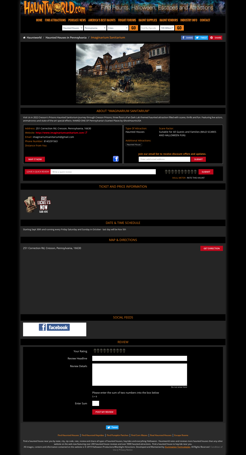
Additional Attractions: (138, 140)
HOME (39, 20)
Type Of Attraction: (136, 128)
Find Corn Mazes (139, 435)
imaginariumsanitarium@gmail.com (53, 137)
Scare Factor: (166, 128)
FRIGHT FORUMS (127, 20)
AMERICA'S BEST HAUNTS (101, 20)
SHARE (189, 37)
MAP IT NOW (35, 159)
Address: (30, 128)
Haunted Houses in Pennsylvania (66, 37)
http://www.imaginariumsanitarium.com (61, 132)
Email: (28, 137)
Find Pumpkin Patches (117, 435)
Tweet (115, 427)
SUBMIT (198, 159)
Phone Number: (34, 141)
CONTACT (205, 20)
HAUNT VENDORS (169, 20)
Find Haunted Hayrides (93, 435)
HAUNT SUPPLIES (148, 20)
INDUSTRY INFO (188, 20)
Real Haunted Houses (161, 435)
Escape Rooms (181, 435)
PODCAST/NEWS (77, 20)
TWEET (204, 37)
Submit (206, 171)
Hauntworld (32, 37)
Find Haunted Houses (68, 435)
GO (133, 27)
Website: (30, 132)
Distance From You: (36, 145)
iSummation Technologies (177, 446)
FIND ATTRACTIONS (55, 20)
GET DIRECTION (212, 248)
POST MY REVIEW (104, 411)
